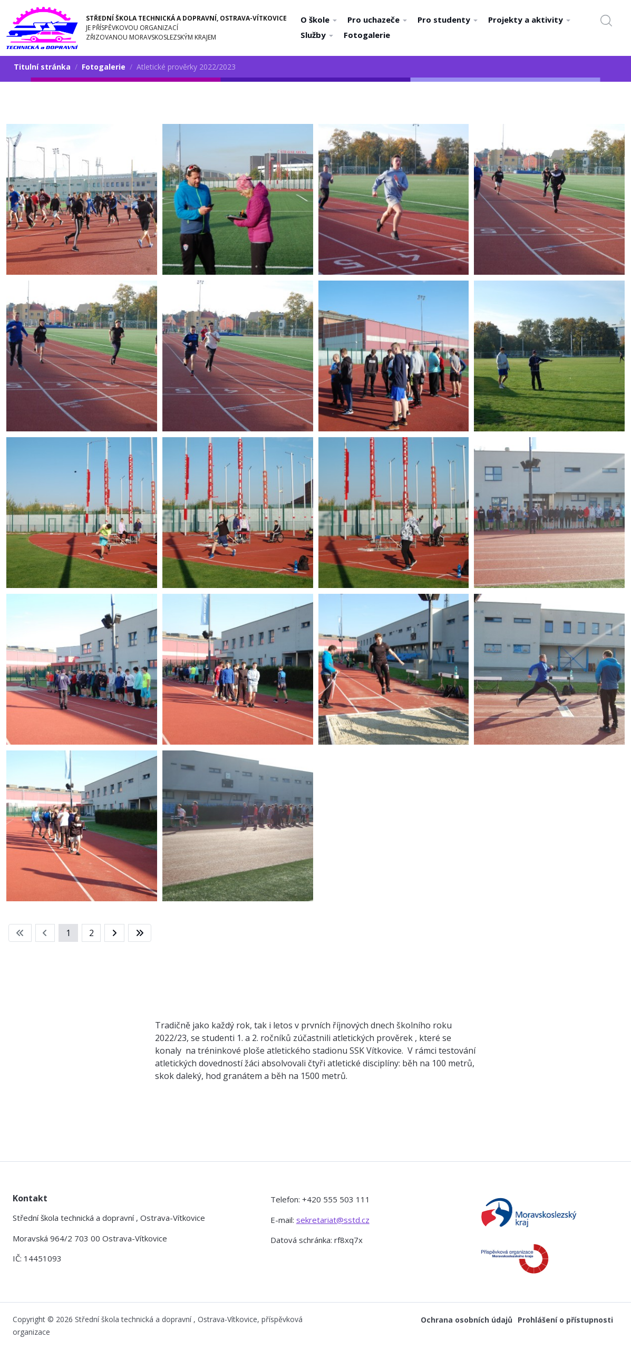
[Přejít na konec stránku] (139, 933)
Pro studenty (448, 19)
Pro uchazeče (377, 19)
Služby (316, 35)
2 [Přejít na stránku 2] (91, 933)
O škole (318, 19)
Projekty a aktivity (529, 19)
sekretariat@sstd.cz (333, 1220)
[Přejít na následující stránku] (114, 933)
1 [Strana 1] (68, 933)
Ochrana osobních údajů (466, 1320)
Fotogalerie (367, 35)
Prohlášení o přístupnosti (565, 1320)
